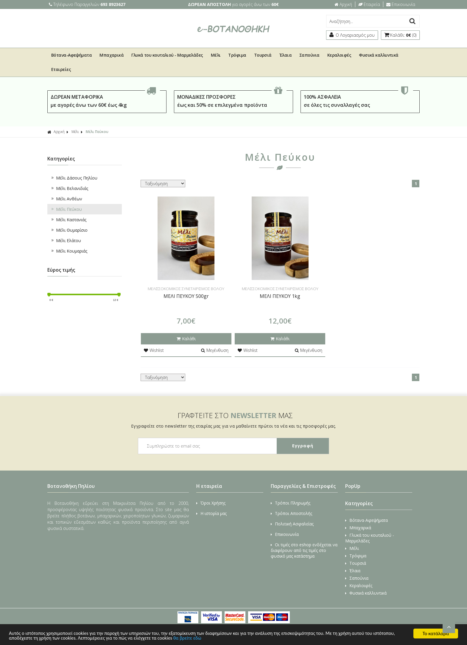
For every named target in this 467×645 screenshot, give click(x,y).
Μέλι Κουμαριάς (68, 251)
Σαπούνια (309, 55)
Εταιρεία (369, 4)
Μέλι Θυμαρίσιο (69, 230)
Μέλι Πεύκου (97, 131)
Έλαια (285, 55)
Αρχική (343, 4)
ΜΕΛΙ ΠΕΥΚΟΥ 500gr (186, 296)
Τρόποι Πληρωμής (290, 503)
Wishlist (154, 350)
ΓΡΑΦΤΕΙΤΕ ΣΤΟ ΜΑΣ (235, 415)
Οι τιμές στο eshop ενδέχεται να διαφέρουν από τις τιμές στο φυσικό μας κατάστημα (304, 550)
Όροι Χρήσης (210, 503)
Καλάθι (186, 338)
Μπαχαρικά (111, 55)
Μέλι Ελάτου (65, 240)
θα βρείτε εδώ (220, 638)
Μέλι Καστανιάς (68, 219)
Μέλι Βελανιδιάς (69, 188)
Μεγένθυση (214, 350)
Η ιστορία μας (211, 513)
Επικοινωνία (400, 4)
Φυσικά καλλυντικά (378, 55)
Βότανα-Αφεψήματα (71, 55)
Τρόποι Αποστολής (291, 513)
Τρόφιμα (237, 55)
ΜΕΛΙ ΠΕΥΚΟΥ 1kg (280, 296)
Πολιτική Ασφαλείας (292, 524)
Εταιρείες (61, 69)
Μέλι (216, 55)
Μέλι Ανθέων (66, 199)
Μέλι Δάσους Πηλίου (73, 178)
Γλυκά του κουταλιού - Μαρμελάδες (167, 55)
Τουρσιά (263, 55)
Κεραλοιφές (339, 55)
